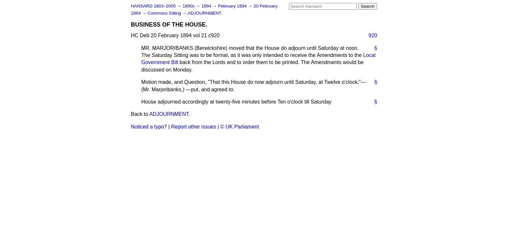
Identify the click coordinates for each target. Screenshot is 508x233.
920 (372, 35)
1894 (207, 6)
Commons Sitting (164, 13)
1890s (189, 6)
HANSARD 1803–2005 (153, 6)
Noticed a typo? (149, 126)
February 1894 (233, 6)
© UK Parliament (239, 126)
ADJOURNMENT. (205, 13)
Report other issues (193, 126)
